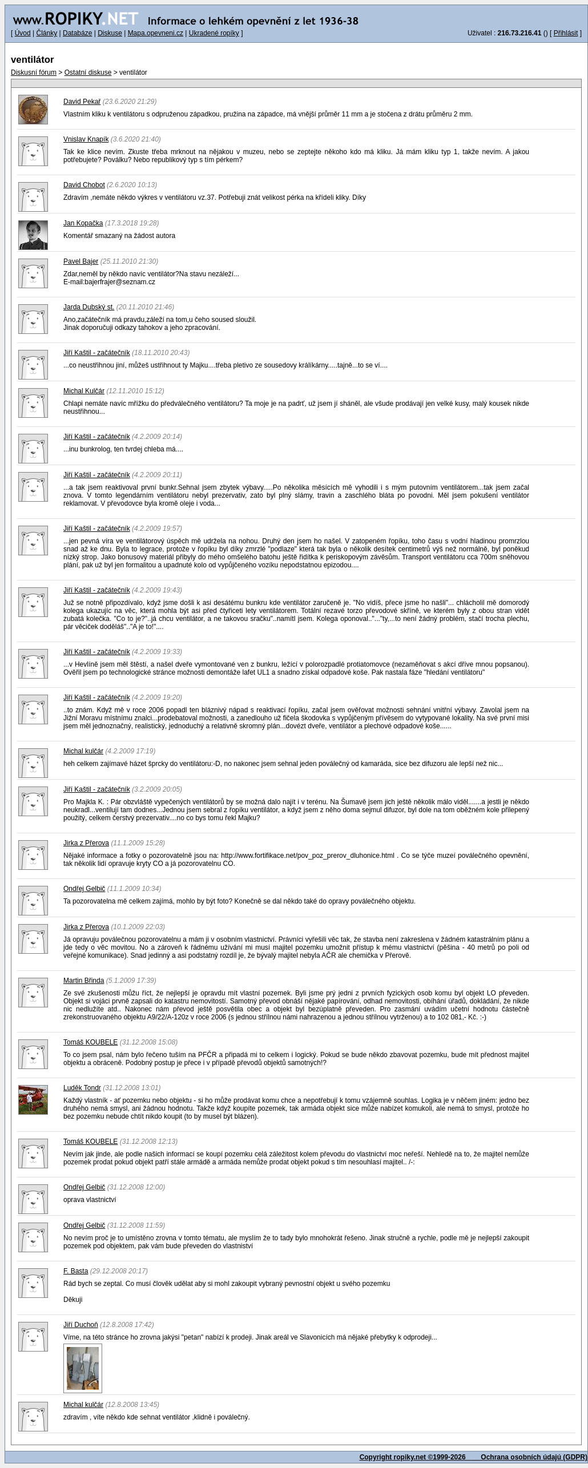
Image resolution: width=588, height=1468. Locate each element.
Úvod (23, 33)
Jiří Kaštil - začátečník (96, 353)
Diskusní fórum (34, 72)
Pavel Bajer (80, 261)
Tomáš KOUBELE (90, 1042)
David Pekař (81, 102)
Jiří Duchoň (80, 1325)
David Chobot (84, 185)
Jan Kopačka (83, 223)
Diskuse (110, 33)
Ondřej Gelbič (84, 1187)
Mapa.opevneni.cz (155, 33)
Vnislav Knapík (85, 139)
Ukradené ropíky (214, 33)
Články (46, 33)
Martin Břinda (83, 981)
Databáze (77, 33)
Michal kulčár (83, 751)
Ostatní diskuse (88, 72)
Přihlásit (566, 33)
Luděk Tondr (82, 1088)
